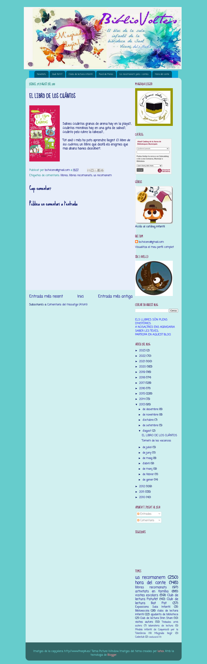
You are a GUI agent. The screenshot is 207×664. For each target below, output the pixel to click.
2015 (142, 394)
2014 (142, 399)
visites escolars (146, 595)
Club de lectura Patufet (156, 597)
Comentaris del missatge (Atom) (67, 305)
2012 (142, 486)
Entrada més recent (46, 296)
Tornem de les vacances (156, 441)
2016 (142, 388)
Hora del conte (162, 74)
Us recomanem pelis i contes (134, 74)
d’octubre (148, 420)
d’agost (147, 431)
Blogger (111, 655)
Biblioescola (142, 611)
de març (147, 469)
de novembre (150, 415)
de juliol (147, 447)
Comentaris (145, 520)
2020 (143, 367)
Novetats (41, 74)
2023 (142, 351)
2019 (142, 372)
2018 (142, 378)
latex (161, 651)
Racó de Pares (106, 74)
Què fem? (57, 74)
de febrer (148, 474)
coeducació (153, 637)
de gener (148, 480)
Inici (80, 296)
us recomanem (102, 175)
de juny (147, 453)
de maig (147, 458)
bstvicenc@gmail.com (151, 242)
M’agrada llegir (163, 633)
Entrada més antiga (115, 296)
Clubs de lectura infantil (81, 74)
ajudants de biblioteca (164, 614)
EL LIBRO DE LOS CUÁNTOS (159, 435)
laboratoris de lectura (160, 626)
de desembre (150, 409)
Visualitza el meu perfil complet (154, 247)
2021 (142, 361)
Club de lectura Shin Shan (156, 618)
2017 (142, 383)
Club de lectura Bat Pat (156, 601)
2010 (142, 497)
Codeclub (139, 637)
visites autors (144, 622)
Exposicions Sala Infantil (153, 607)
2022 (143, 356)
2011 (142, 492)
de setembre (150, 425)
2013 (142, 405)
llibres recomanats (80, 175)
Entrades (144, 514)
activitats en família (152, 591)
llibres (64, 175)
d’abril (146, 463)
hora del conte (150, 583)
